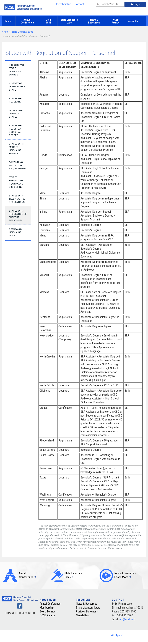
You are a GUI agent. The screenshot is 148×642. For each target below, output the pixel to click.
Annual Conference (50, 603)
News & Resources (86, 603)
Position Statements (87, 611)
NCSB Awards (47, 615)
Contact (79, 4)
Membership (63, 4)
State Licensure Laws (22, 31)
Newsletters (83, 615)
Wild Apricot (117, 635)
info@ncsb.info (127, 619)
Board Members (49, 611)
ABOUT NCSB (48, 599)
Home (5, 31)
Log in (137, 4)
